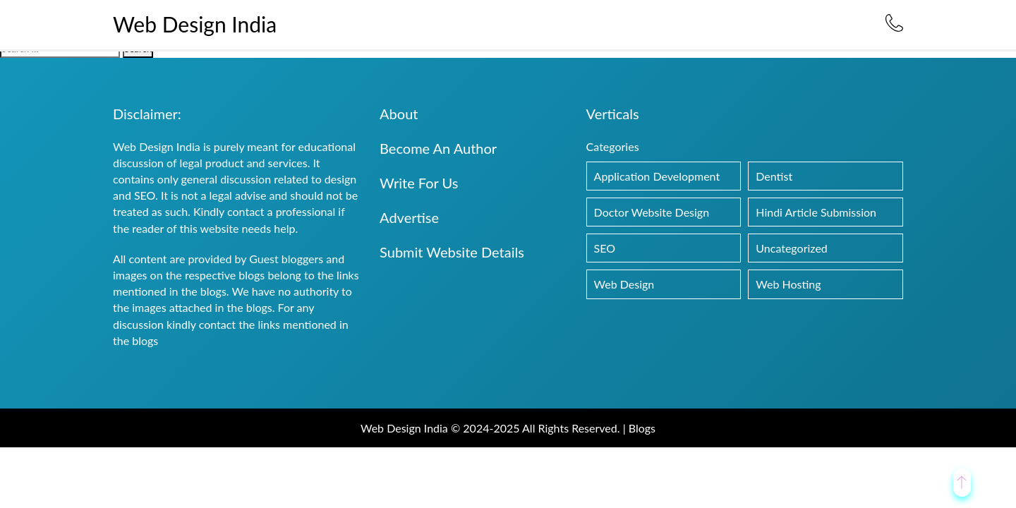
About (399, 113)
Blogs (642, 428)
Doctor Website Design (652, 212)
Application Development (657, 176)
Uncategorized (792, 248)
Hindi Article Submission (816, 212)
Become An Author (438, 148)
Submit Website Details (452, 251)
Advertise (409, 217)
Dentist (774, 176)
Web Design (624, 284)
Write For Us (419, 182)
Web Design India (195, 24)
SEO (604, 248)
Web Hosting (788, 284)
